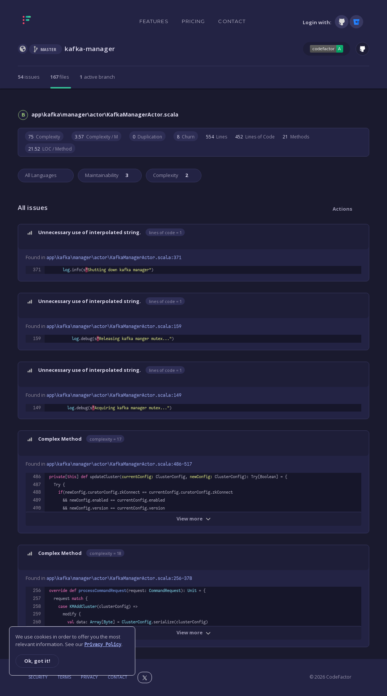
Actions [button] (342, 208)
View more (193, 518)
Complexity (170, 175)
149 (37, 408)
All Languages (41, 175)
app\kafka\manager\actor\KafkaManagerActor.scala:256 (119, 578)
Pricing (193, 21)
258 (37, 606)
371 (37, 270)
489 (37, 500)
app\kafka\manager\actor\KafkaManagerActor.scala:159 (113, 326)
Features (154, 21)
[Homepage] (50, 21)
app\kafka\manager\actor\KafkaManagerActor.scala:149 (113, 395)
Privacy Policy (102, 645)
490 (37, 508)
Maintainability (106, 175)
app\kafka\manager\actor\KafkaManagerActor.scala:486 (119, 464)
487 (37, 485)
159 (37, 339)
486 (37, 477)
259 (37, 614)
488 (37, 492)
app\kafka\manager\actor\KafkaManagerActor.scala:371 (113, 258)
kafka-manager (90, 48)
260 (37, 622)
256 (37, 590)
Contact (232, 21)
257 (37, 598)
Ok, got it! (37, 660)
